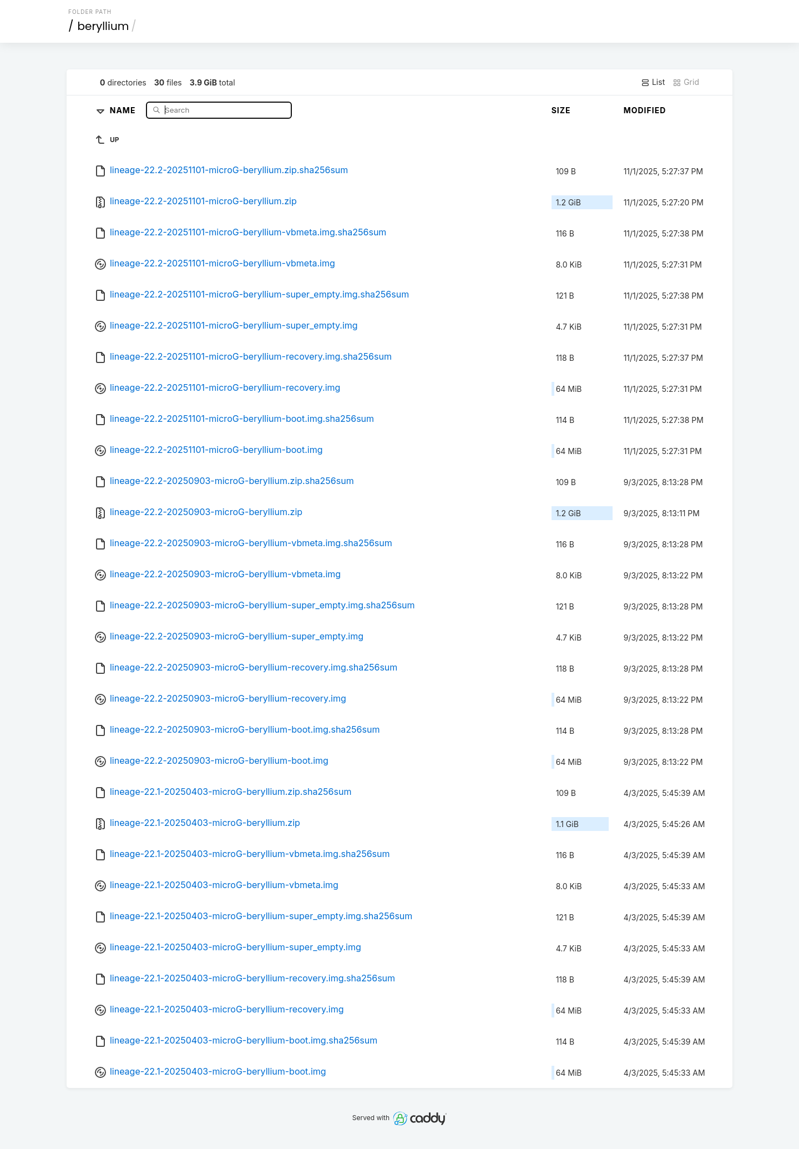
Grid (685, 82)
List (653, 82)
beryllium (103, 26)
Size (561, 110)
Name (124, 109)
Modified (645, 110)
